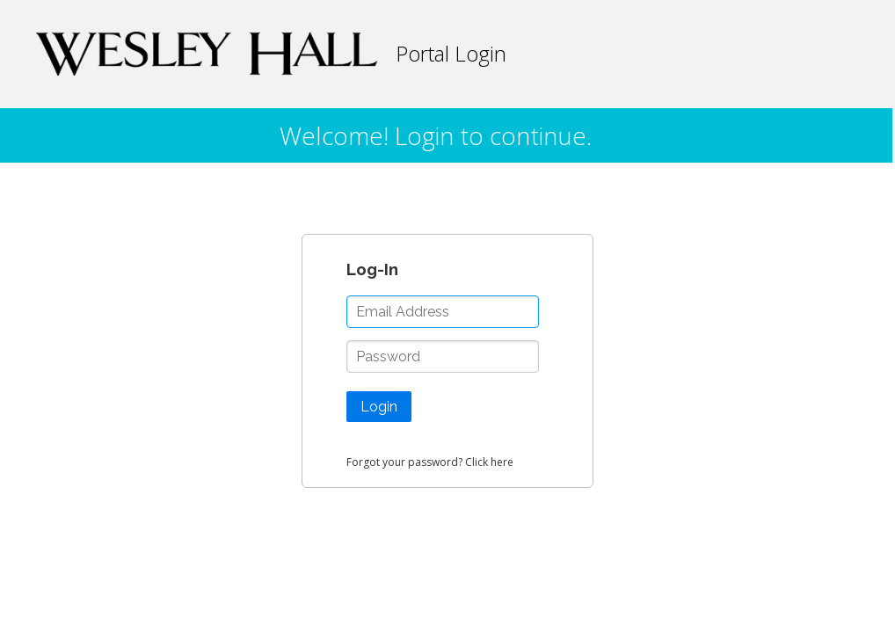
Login (378, 406)
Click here (489, 462)
